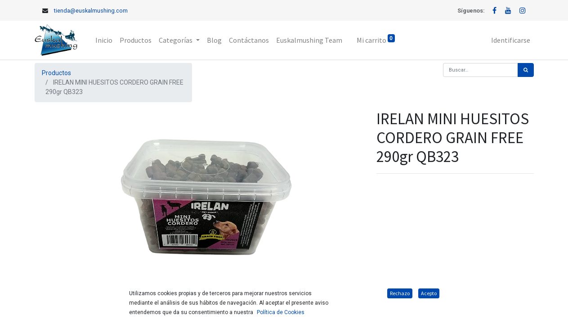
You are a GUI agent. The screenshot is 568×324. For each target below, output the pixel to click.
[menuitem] (104, 40)
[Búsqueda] (526, 70)
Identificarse (510, 40)
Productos (56, 72)
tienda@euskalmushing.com (91, 10)
